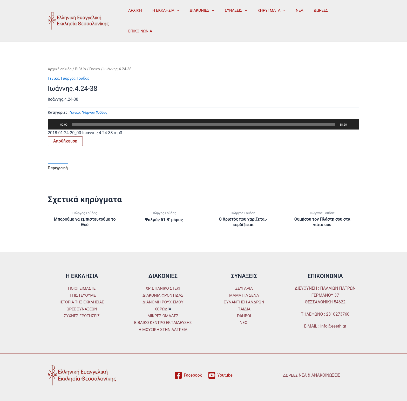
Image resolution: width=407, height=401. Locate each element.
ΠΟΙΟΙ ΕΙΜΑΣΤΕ (81, 274)
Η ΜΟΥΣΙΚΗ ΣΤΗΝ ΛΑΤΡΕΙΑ (163, 315)
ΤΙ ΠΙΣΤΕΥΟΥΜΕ (82, 280)
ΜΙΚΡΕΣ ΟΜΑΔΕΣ (163, 301)
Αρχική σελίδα (60, 53)
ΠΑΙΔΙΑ (244, 294)
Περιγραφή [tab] (58, 152)
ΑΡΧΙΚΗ (134, 13)
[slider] (204, 109)
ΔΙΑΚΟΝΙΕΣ (195, 13)
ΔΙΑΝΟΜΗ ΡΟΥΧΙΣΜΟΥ (163, 287)
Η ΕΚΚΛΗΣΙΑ (161, 13)
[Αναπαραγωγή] (54, 109)
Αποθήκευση (65, 125)
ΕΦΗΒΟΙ (244, 301)
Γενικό (97, 53)
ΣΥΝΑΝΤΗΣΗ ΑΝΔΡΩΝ (244, 287)
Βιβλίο (82, 53)
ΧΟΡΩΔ (161, 294)
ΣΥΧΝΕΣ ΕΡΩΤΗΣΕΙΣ (82, 301)
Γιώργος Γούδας (77, 62)
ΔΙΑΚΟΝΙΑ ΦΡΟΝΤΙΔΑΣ (163, 280)
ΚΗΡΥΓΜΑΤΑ (260, 13)
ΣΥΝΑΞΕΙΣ (226, 13)
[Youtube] (220, 361)
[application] (173, 13)
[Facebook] (188, 361)
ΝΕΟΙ (244, 308)
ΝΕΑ (285, 13)
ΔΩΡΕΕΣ (304, 13)
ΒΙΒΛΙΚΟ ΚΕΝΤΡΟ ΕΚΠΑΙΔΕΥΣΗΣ (163, 308)
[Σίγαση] (352, 109)
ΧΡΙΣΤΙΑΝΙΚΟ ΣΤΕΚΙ (163, 274)
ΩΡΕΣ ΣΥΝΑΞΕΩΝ (82, 294)
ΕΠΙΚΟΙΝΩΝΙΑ (331, 13)
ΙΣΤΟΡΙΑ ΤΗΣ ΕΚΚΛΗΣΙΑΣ (81, 287)
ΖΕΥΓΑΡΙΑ (244, 274)
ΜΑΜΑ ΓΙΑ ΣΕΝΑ (244, 280)
